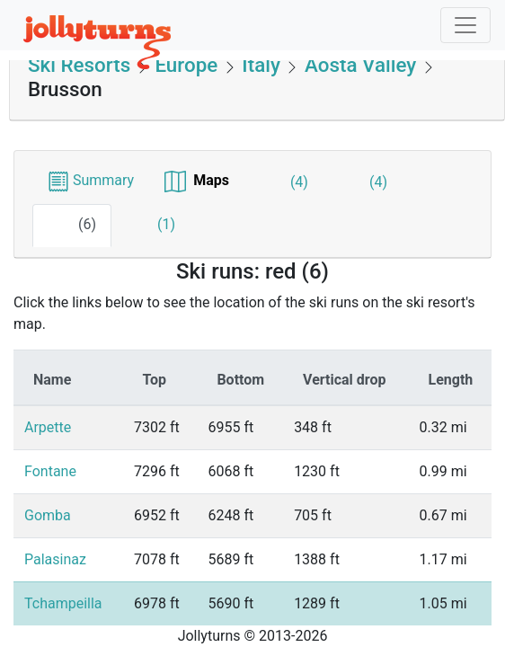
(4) (284, 183)
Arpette (47, 427)
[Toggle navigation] (465, 25)
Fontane (50, 471)
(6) (72, 225)
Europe (186, 64)
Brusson (65, 89)
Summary (91, 180)
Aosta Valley (360, 64)
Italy (261, 64)
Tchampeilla (63, 603)
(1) (151, 225)
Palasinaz (55, 559)
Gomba (47, 515)
